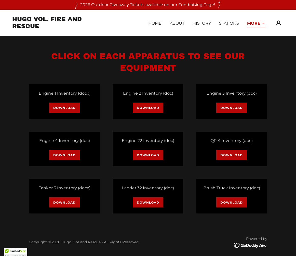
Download (64, 108)
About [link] (177, 23)
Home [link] (155, 23)
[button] (256, 23)
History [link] (202, 23)
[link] (50, 26)
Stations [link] (229, 23)
